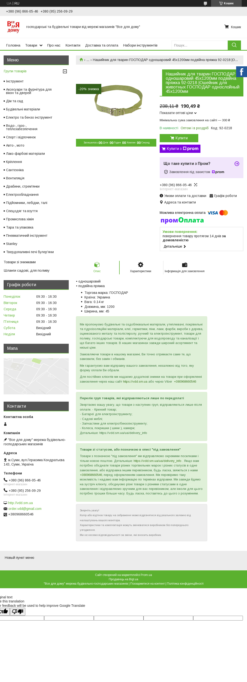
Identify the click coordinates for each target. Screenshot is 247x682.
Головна (13, 45)
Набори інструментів (140, 45)
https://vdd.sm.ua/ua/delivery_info (157, 461)
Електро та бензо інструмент (29, 117)
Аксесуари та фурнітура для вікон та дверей (29, 91)
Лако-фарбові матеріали (25, 153)
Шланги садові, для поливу (27, 270)
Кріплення (14, 162)
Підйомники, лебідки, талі (26, 203)
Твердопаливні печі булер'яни (30, 252)
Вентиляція (15, 178)
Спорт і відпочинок (21, 137)
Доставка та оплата (101, 45)
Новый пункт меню (19, 558)
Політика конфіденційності (185, 583)
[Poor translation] (17, 612)
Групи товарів (15, 71)
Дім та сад (14, 101)
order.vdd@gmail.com (24, 509)
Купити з (183, 149)
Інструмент (15, 81)
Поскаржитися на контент (147, 583)
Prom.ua (146, 575)
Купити (181, 138)
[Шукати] (234, 45)
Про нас (54, 45)
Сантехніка (15, 170)
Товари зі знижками (20, 262)
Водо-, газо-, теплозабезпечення (21, 127)
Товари (31, 45)
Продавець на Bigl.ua (123, 579)
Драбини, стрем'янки (23, 186)
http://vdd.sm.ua (20, 503)
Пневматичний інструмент (27, 235)
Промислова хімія (20, 219)
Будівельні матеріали (23, 109)
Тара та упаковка (19, 227)
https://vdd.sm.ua (135, 381)
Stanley (11, 244)
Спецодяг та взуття (22, 211)
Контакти (72, 45)
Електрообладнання (22, 194)
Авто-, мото (15, 145)
